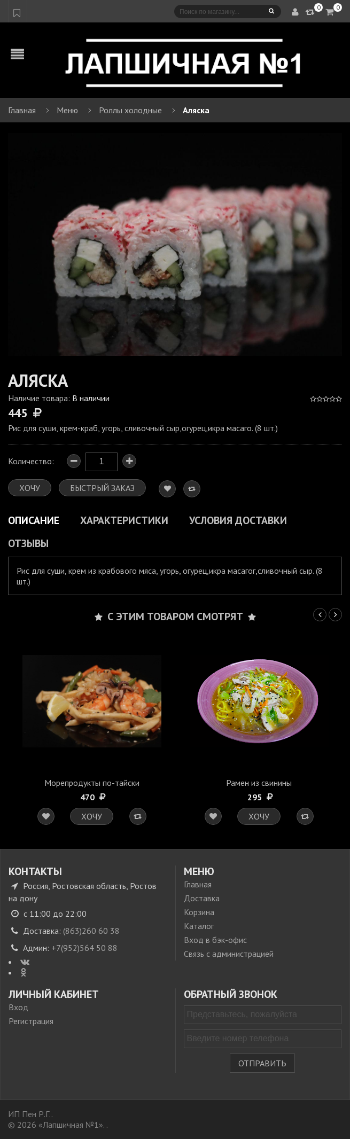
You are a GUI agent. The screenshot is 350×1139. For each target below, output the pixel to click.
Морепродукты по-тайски (91, 782)
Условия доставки (238, 520)
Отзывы (28, 543)
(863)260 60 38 (91, 930)
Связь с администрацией (229, 953)
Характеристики (124, 520)
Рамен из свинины (259, 782)
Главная (198, 884)
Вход (18, 1007)
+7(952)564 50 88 (84, 947)
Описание (33, 520)
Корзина (199, 912)
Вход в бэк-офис (215, 939)
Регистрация (31, 1021)
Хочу (91, 816)
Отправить (262, 1063)
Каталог (199, 925)
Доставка (202, 898)
